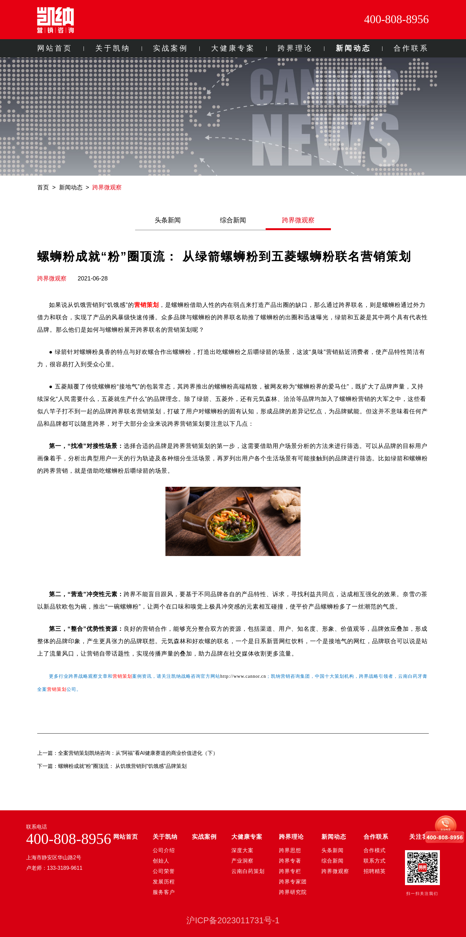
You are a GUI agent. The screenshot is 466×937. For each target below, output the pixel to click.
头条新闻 (168, 220)
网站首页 (54, 48)
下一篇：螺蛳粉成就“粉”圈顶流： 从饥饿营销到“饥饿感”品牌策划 (112, 766)
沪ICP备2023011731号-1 (232, 920)
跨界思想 (290, 850)
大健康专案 (233, 48)
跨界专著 (290, 861)
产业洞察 (242, 861)
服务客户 (164, 892)
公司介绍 (164, 850)
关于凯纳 (113, 48)
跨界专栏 (290, 871)
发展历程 (164, 881)
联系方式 (375, 861)
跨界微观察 (107, 187)
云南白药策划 (248, 871)
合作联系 (411, 48)
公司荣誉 (164, 871)
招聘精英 (375, 871)
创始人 (161, 861)
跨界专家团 (293, 881)
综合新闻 (233, 220)
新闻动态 (353, 48)
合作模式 (375, 850)
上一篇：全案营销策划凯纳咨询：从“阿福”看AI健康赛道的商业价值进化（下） (127, 753)
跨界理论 (295, 48)
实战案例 (170, 48)
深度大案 (242, 850)
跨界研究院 (293, 892)
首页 (43, 187)
